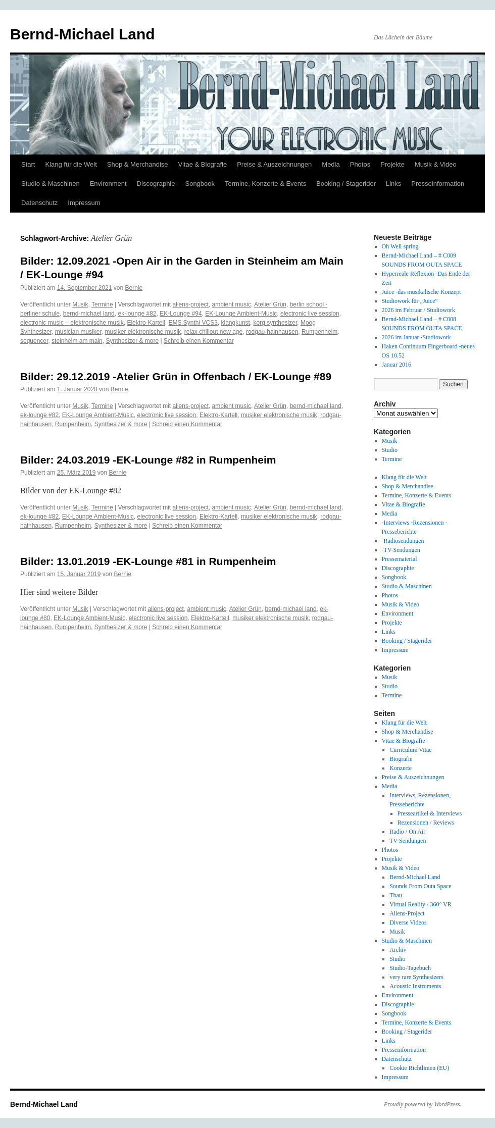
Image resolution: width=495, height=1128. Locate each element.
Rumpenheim (319, 331)
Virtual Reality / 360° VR (420, 904)
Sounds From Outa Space (420, 886)
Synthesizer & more (132, 340)
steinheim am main (77, 340)
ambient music (231, 304)
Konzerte (400, 768)
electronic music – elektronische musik (72, 322)
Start (28, 164)
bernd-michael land (89, 313)
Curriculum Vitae (410, 749)
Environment (108, 183)
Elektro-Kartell (146, 322)
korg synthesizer (276, 322)
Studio (390, 449)
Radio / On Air (407, 831)
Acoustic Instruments (415, 986)
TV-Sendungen (407, 840)
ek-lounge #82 (137, 313)
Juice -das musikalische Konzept (421, 291)
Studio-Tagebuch (410, 967)
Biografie (400, 758)
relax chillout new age (213, 331)
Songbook (200, 183)
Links (393, 183)
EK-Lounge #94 (181, 313)
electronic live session (309, 313)
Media (330, 164)
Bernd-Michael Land (82, 34)
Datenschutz (39, 203)
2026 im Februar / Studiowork (418, 310)
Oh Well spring (400, 246)
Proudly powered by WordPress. (423, 1104)
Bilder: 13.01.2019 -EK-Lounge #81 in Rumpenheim (148, 561)
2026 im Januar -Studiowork (416, 337)
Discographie (156, 183)
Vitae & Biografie (202, 164)
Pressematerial (399, 558)
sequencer (34, 340)
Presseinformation (437, 183)
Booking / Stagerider (346, 183)
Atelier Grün (270, 304)
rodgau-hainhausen (272, 331)
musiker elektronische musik (143, 331)
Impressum (84, 203)
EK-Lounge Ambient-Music (241, 313)
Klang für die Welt (70, 164)
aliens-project (191, 304)
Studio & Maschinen (50, 183)
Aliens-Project (406, 913)
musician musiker (78, 331)
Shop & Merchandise (137, 164)
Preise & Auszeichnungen (274, 164)
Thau (395, 895)
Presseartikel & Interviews (430, 813)
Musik (80, 304)
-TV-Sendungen (401, 549)
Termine (102, 304)
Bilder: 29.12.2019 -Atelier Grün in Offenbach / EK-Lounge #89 (175, 376)
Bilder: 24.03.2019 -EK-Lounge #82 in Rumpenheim (148, 460)
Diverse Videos (407, 922)
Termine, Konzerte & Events (265, 183)
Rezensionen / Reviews (426, 822)
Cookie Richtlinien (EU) (419, 1067)
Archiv (397, 949)
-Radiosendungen (403, 540)
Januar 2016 (396, 364)
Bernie (134, 287)
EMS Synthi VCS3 (192, 322)
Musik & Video (436, 164)
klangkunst (235, 322)
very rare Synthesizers (416, 977)
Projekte (392, 164)
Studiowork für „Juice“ (410, 300)
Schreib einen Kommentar (199, 340)
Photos (360, 164)
